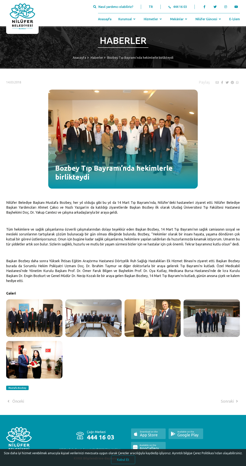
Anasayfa (104, 19)
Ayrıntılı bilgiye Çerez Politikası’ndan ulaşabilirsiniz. (207, 456)
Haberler (97, 57)
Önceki (15, 401)
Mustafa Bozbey (17, 388)
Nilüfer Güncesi (208, 19)
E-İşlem (234, 19)
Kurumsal (127, 19)
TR (151, 6)
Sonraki (230, 401)
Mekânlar (179, 19)
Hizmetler (153, 19)
